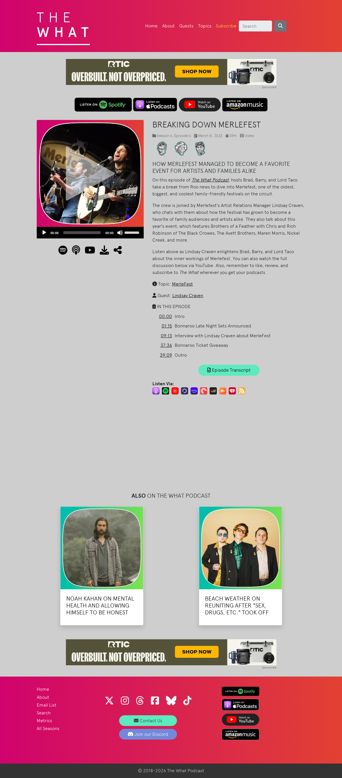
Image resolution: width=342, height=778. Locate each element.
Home (151, 26)
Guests (186, 26)
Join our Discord (147, 734)
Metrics (44, 720)
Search (44, 713)
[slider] (82, 232)
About (168, 26)
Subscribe (226, 26)
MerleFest (182, 284)
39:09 (166, 355)
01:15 (167, 326)
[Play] (44, 233)
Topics (204, 26)
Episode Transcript (229, 370)
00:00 (165, 316)
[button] (115, 252)
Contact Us (148, 720)
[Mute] (120, 233)
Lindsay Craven (187, 295)
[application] (90, 232)
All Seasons (48, 728)
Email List (46, 705)
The (65, 23)
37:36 (166, 345)
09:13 (166, 335)
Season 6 (164, 136)
